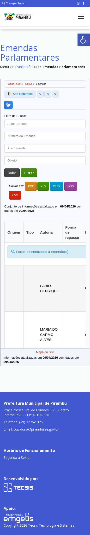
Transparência (13, 3)
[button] (84, 40)
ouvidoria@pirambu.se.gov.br (36, 429)
